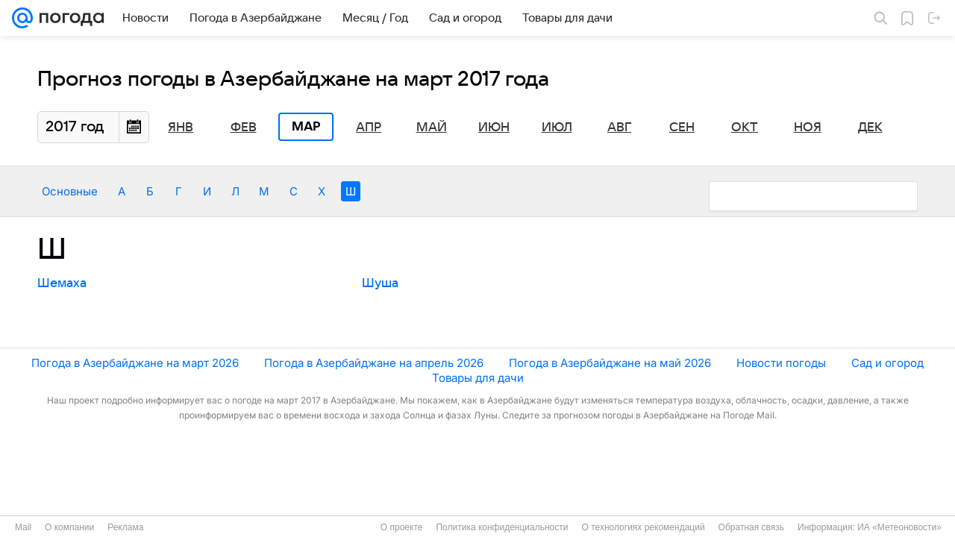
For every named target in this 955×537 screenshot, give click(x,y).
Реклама (125, 527)
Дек (870, 127)
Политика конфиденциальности (502, 527)
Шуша (380, 283)
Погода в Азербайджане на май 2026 (610, 363)
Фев (244, 127)
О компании (69, 527)
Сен (682, 127)
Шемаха (62, 283)
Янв (180, 127)
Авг (619, 127)
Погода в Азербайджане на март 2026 (135, 363)
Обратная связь (751, 527)
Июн (494, 127)
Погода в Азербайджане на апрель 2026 (373, 363)
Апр (368, 127)
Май (431, 127)
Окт (744, 127)
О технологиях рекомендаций (642, 527)
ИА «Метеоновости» (899, 527)
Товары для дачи (478, 378)
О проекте (402, 527)
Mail (23, 527)
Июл (557, 127)
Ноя (807, 127)
